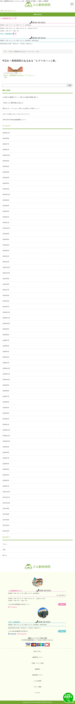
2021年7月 (6, 290)
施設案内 (37, 669)
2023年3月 (6, 211)
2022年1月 (6, 262)
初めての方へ (37, 651)
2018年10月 (6, 441)
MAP (62, 604)
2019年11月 (6, 374)
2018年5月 (6, 469)
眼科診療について (37, 675)
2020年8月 (6, 334)
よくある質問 (37, 681)
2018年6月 (6, 463)
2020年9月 (6, 329)
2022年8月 (6, 233)
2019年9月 (6, 385)
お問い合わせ (37, 14)
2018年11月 (6, 435)
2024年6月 (6, 172)
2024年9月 (6, 161)
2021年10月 (6, 273)
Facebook (12, 634)
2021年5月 (6, 295)
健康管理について (37, 657)
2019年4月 (6, 407)
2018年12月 (6, 430)
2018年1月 (6, 486)
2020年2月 (6, 357)
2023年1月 (6, 222)
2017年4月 (6, 531)
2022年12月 (6, 228)
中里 (4, 549)
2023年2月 (6, 217)
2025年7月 (6, 144)
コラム (19, 73)
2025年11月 (6, 133)
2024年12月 (6, 155)
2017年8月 (6, 514)
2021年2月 (6, 306)
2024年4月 (6, 183)
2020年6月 (6, 346)
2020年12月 (6, 312)
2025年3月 (6, 149)
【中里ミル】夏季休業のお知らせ (13, 103)
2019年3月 (6, 413)
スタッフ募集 (37, 687)
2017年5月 (6, 525)
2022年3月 (6, 250)
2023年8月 (6, 200)
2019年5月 (6, 402)
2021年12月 (6, 267)
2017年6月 (6, 520)
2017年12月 (6, 492)
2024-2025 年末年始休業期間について (14, 119)
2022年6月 (6, 239)
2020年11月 (6, 318)
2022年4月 (6, 245)
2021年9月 (6, 278)
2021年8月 (6, 284)
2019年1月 (6, 424)
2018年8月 (6, 452)
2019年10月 (6, 379)
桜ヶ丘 (5, 555)
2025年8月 (6, 138)
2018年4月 (6, 475)
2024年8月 (6, 166)
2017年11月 (6, 497)
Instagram (12, 607)
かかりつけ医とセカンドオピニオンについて (16, 114)
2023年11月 (6, 194)
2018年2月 (6, 480)
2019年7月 (6, 396)
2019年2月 (6, 419)
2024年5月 (6, 177)
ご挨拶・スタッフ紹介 (37, 663)
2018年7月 (6, 458)
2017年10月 (6, 503)
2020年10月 (6, 323)
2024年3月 (6, 189)
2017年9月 (6, 508)
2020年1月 (6, 362)
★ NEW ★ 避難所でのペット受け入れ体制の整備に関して (20, 97)
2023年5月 (6, 205)
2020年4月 (6, 351)
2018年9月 (6, 447)
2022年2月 (6, 256)
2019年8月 (6, 391)
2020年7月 (6, 340)
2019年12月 (6, 368)
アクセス (37, 692)
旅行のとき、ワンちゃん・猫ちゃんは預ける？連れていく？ (21, 108)
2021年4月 (6, 301)
